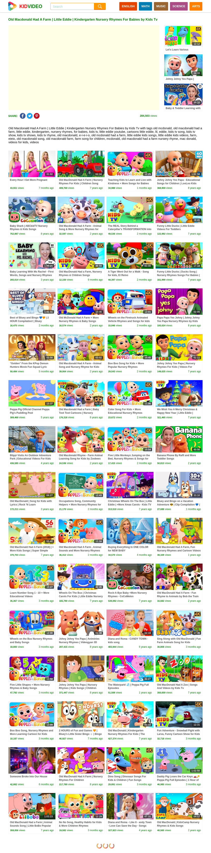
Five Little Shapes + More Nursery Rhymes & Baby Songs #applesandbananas (30, 688)
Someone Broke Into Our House (28, 776)
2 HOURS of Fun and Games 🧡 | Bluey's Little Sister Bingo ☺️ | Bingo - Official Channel (80, 734)
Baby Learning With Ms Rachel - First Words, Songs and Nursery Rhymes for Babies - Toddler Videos (32, 275)
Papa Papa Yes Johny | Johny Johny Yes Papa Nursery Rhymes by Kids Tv (178, 321)
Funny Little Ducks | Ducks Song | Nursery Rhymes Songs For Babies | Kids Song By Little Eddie (178, 275)
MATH (145, 6)
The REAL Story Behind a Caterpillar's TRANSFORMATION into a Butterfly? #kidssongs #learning (129, 229)
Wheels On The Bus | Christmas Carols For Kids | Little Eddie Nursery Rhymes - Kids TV (81, 596)
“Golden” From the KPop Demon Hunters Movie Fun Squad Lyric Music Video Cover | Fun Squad (29, 367)
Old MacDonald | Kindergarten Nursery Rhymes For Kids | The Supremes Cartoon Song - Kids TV (128, 734)
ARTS (196, 6)
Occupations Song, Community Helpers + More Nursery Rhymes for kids (80, 505)
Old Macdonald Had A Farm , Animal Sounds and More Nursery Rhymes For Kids (80, 551)
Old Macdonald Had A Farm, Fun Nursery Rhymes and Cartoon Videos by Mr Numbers (179, 551)
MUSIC (161, 6)
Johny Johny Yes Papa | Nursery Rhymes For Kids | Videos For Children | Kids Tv (176, 367)
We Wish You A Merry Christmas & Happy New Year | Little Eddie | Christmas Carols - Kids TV (177, 413)
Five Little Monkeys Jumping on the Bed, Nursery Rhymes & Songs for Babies (129, 459)
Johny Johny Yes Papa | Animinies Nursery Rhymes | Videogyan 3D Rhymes (79, 642)
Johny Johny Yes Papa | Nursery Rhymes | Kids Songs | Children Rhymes (78, 688)
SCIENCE (178, 6)
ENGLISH (128, 6)
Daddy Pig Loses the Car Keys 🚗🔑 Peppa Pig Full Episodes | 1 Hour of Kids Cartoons (178, 780)
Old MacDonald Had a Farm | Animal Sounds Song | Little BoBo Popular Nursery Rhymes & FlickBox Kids (31, 826)
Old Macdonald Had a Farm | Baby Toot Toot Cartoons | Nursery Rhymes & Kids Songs (79, 413)
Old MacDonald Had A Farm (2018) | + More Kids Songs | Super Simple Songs (32, 551)
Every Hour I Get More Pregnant (28, 180)
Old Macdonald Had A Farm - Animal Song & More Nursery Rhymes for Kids (80, 229)
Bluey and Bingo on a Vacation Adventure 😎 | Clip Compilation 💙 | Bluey (178, 505)
